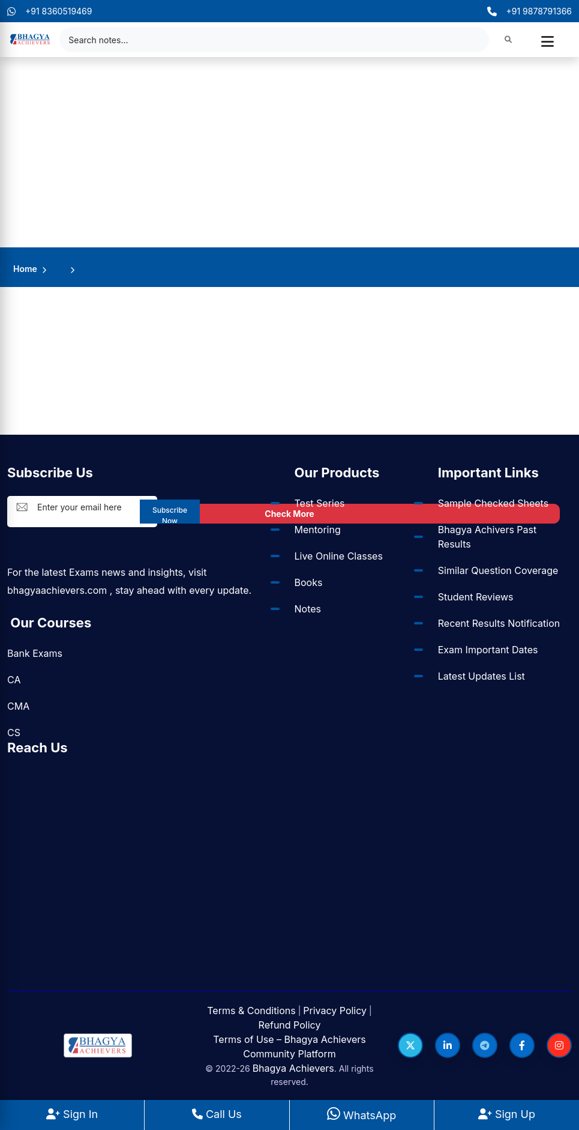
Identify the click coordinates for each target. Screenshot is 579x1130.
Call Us (217, 1114)
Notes (308, 609)
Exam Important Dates (488, 650)
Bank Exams (34, 653)
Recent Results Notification (499, 623)
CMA (18, 706)
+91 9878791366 (529, 11)
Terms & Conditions (251, 1011)
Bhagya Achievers (293, 1068)
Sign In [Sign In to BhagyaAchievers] (72, 1114)
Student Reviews (476, 597)
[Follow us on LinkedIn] (447, 1045)
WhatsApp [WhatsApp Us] (361, 1115)
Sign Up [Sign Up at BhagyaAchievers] (506, 1114)
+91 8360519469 (49, 11)
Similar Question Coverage (498, 570)
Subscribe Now (169, 515)
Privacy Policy (335, 1011)
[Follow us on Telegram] (484, 1045)
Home (25, 269)
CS (13, 733)
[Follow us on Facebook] (522, 1045)
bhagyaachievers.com (57, 590)
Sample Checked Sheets (493, 503)
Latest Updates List (481, 676)
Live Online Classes (339, 556)
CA (13, 680)
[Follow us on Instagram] (559, 1045)
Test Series (320, 503)
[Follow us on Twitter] (410, 1045)
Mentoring (318, 530)
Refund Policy (290, 1025)
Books (309, 582)
